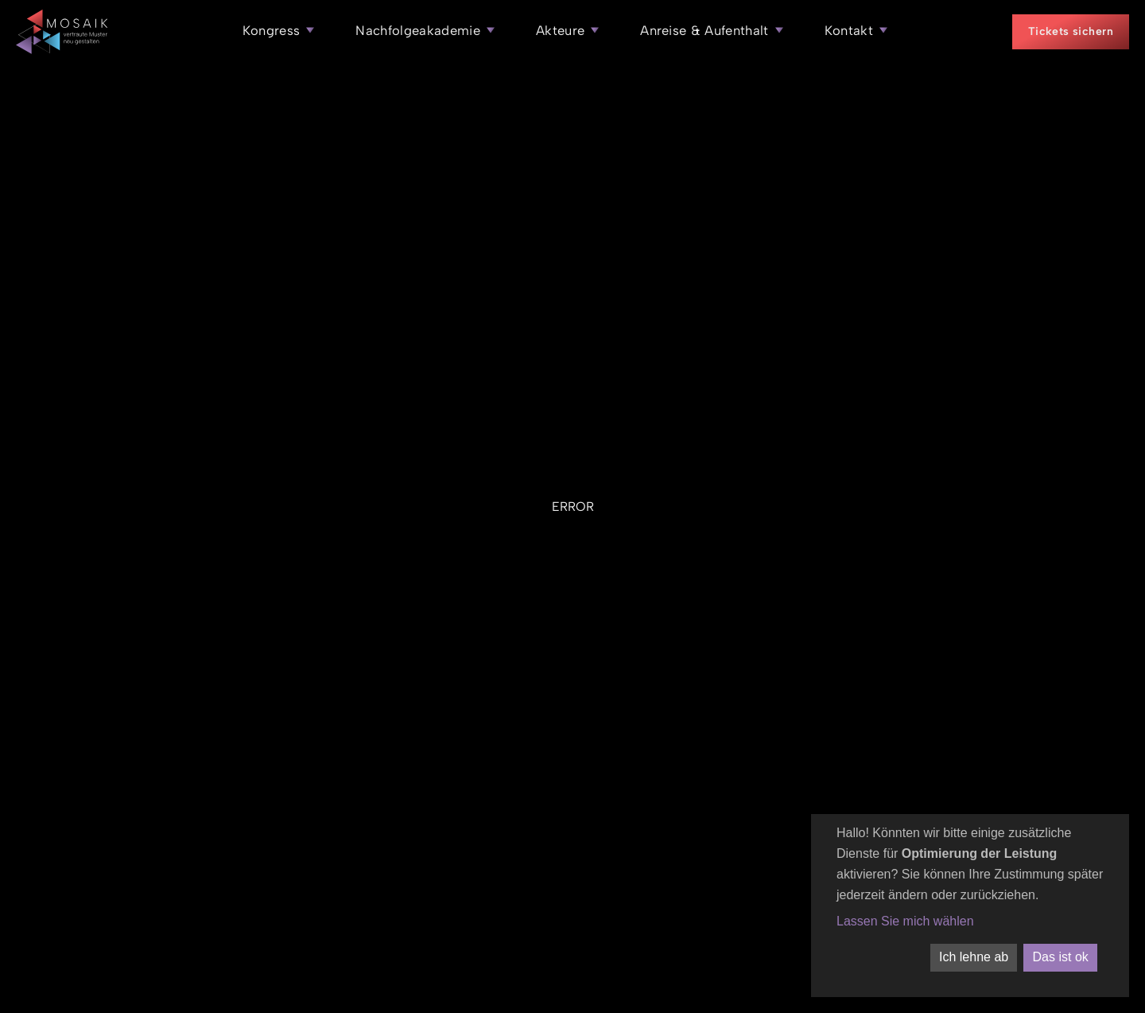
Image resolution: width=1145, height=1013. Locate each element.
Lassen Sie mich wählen (905, 921)
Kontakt (849, 30)
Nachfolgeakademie (417, 30)
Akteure (560, 30)
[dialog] (970, 905)
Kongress (272, 30)
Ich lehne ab (973, 957)
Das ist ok (1061, 957)
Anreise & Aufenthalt (704, 30)
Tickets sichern (1070, 31)
